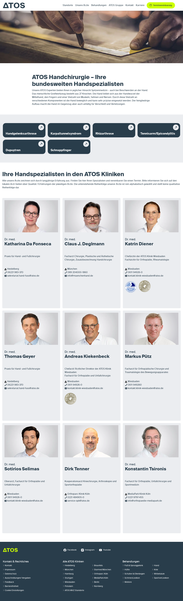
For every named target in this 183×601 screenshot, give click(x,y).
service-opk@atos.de (78, 501)
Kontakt (130, 5)
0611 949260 (135, 385)
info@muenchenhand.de (80, 276)
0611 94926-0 (135, 272)
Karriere (140, 5)
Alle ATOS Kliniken (73, 561)
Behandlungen (131, 561)
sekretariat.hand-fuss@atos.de (23, 276)
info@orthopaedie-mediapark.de (145, 501)
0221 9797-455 (135, 497)
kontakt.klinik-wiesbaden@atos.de (145, 276)
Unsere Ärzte (82, 5)
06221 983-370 (15, 272)
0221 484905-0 (75, 497)
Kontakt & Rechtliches (16, 561)
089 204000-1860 (77, 272)
